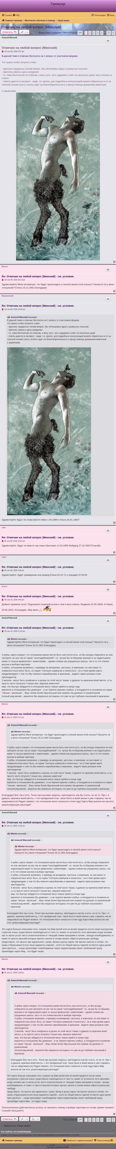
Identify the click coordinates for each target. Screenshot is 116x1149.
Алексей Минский (9, 38)
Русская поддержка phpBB (58, 1147)
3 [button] (93, 32)
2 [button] (89, 32)
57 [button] (108, 32)
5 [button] (101, 32)
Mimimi (5, 267)
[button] (80, 33)
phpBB (52, 1145)
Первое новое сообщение (50, 33)
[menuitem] (16, 15)
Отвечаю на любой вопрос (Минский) (31, 27)
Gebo (4, 557)
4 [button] (97, 32)
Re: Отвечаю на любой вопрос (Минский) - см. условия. (38, 276)
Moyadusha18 (7, 296)
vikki (4, 528)
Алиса (4, 586)
